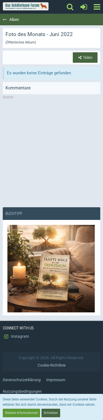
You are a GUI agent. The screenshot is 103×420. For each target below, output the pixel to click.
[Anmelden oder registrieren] (83, 7)
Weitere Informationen (21, 413)
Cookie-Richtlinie (52, 365)
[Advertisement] (51, 150)
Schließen (51, 413)
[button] (97, 7)
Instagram (16, 336)
